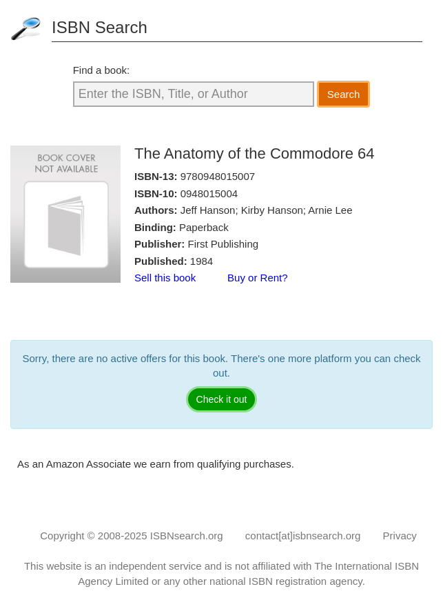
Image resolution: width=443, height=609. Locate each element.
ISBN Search (99, 27)
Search (343, 94)
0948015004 (209, 193)
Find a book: (101, 70)
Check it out (221, 399)
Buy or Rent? (257, 277)
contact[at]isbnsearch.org (303, 535)
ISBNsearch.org (186, 535)
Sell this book (165, 277)
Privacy (400, 535)
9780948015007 (218, 176)
